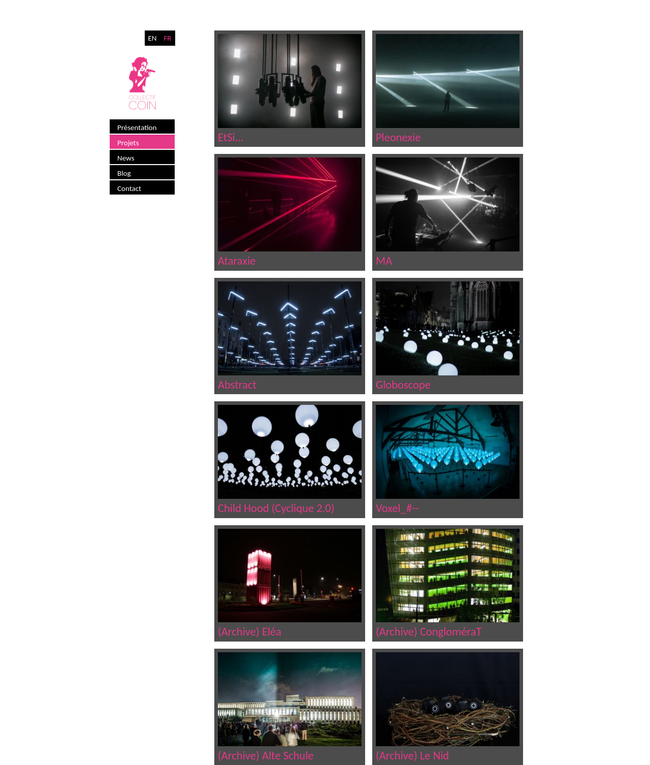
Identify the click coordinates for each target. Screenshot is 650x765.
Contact (129, 188)
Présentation (136, 127)
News (126, 158)
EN (152, 38)
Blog (124, 173)
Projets (128, 142)
